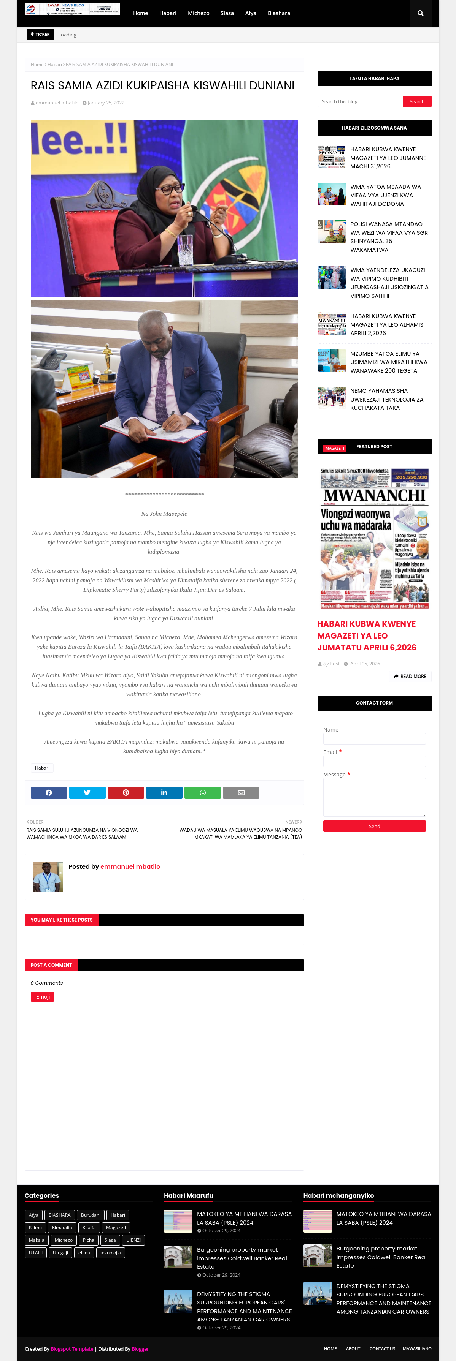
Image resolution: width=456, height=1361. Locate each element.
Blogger (140, 1348)
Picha (88, 1240)
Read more (413, 676)
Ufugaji (60, 1252)
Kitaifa (89, 1227)
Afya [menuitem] (250, 13)
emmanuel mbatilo (57, 102)
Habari (55, 64)
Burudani (90, 1215)
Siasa (110, 1240)
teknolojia (110, 1252)
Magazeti (116, 1227)
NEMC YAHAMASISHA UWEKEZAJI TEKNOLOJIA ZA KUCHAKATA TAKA (387, 399)
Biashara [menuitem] (279, 13)
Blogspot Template (72, 1348)
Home (37, 64)
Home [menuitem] (140, 13)
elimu (84, 1252)
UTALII (36, 1252)
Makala (36, 1240)
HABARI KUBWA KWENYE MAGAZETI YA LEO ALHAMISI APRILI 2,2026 (388, 324)
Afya (33, 1215)
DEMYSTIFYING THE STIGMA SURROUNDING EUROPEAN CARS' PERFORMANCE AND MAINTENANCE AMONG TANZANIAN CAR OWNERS (244, 1307)
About (353, 1349)
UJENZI (133, 1240)
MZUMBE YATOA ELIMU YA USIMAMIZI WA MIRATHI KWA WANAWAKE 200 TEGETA (389, 362)
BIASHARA (60, 1215)
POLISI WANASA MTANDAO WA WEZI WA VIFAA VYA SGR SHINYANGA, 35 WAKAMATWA (389, 237)
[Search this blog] (360, 101)
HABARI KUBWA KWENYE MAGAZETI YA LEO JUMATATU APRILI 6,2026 (367, 635)
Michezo (64, 1240)
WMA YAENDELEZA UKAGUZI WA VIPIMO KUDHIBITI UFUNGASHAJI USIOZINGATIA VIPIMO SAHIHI (390, 283)
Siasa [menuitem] (227, 13)
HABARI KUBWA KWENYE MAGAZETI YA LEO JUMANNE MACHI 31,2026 (388, 157)
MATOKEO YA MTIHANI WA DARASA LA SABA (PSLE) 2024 (244, 1218)
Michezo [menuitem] (198, 13)
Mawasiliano (417, 1349)
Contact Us (382, 1349)
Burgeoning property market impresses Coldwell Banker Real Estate (242, 1258)
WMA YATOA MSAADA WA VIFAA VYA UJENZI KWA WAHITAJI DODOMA (386, 195)
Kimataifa (62, 1227)
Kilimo (35, 1227)
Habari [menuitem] (167, 13)
